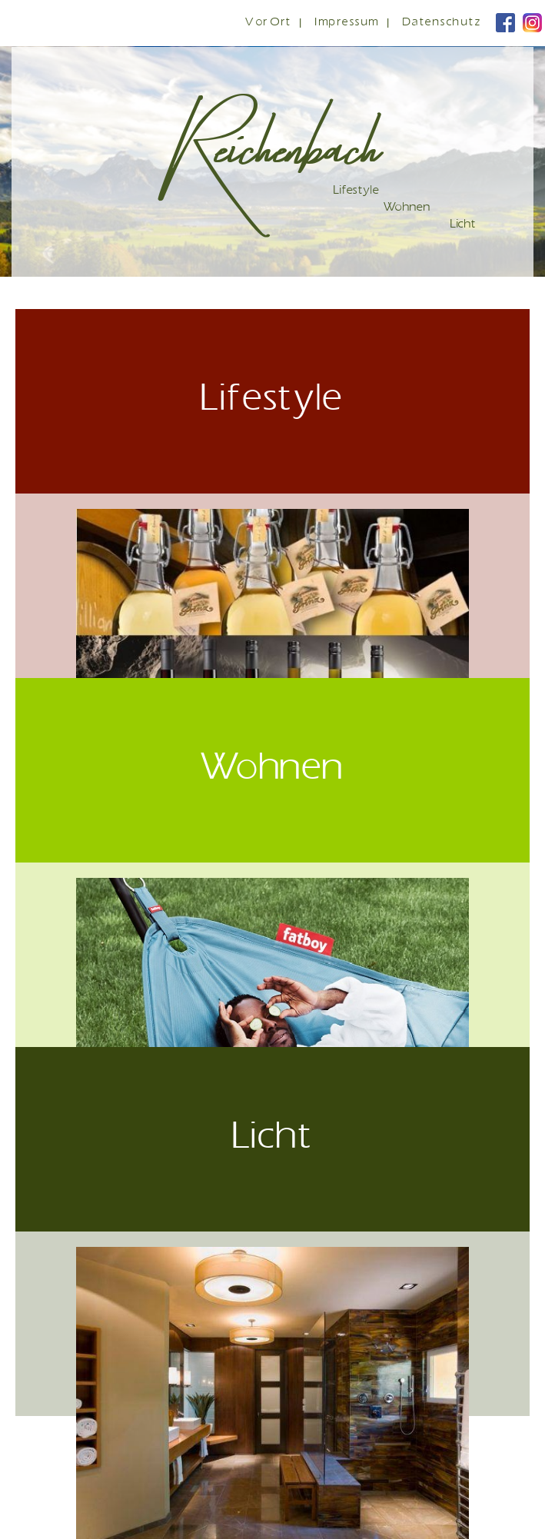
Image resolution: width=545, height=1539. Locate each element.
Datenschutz (442, 22)
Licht (463, 225)
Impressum (347, 22)
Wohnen (407, 208)
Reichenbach (278, 140)
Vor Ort (268, 22)
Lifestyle (357, 191)
